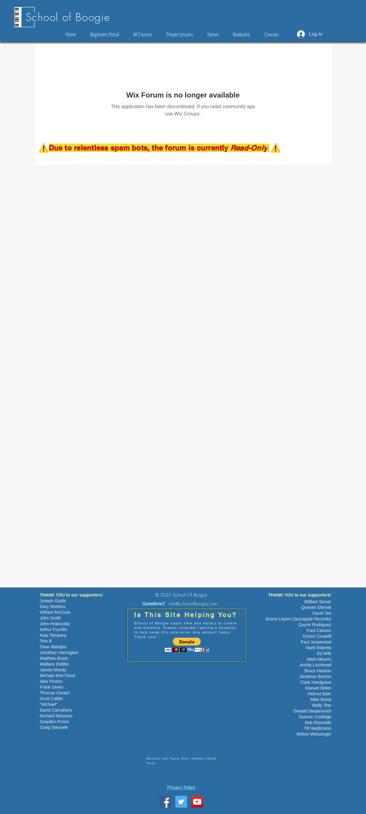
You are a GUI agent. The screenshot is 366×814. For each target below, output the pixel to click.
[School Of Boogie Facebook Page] (165, 802)
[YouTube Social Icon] (197, 802)
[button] (187, 645)
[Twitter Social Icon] (181, 802)
